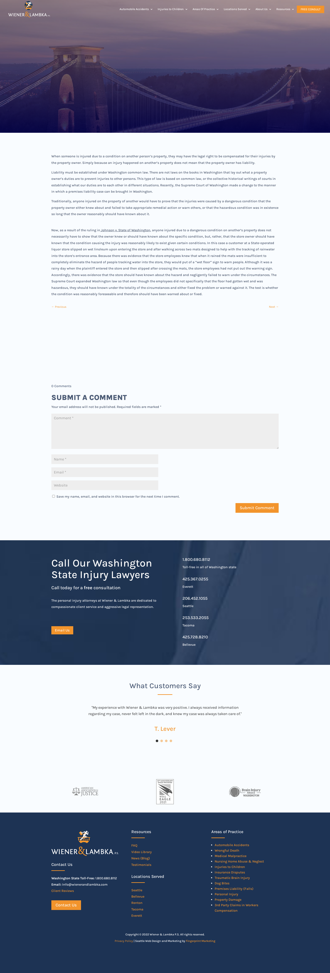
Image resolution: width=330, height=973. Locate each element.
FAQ (134, 845)
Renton (136, 903)
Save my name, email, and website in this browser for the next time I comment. (118, 496)
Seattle (136, 890)
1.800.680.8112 (196, 559)
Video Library (141, 852)
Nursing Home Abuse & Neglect (239, 861)
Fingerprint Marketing (200, 941)
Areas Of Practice (204, 9)
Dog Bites (222, 883)
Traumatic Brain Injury (232, 878)
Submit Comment (257, 507)
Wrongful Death (227, 850)
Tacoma (137, 909)
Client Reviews (62, 891)
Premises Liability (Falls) (234, 889)
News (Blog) (140, 858)
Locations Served (235, 9)
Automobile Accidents (134, 9)
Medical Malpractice (230, 856)
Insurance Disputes (230, 872)
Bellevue (137, 896)
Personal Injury (226, 894)
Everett (136, 916)
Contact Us (66, 905)
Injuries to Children (171, 9)
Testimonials (141, 865)
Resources (283, 9)
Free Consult (310, 9)
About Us (261, 9)
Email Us (62, 630)
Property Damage (228, 900)
